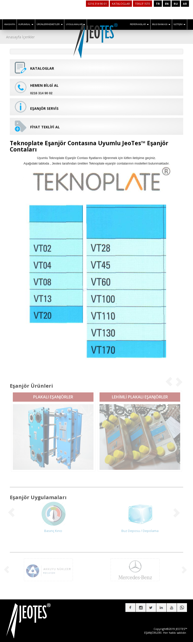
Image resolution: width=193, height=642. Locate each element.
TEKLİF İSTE (142, 4)
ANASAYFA (9, 24)
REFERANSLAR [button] (139, 24)
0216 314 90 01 (97, 4)
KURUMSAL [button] (25, 24)
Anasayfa (13, 37)
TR (158, 4)
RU (176, 4)
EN (167, 4)
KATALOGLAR (121, 4)
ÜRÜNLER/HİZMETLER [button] (49, 24)
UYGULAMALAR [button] (75, 24)
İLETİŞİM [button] (179, 24)
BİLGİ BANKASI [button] (161, 24)
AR (185, 4)
